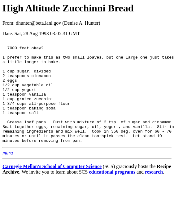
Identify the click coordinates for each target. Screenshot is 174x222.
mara (7, 173)
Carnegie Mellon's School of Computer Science (52, 186)
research (154, 192)
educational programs (112, 192)
